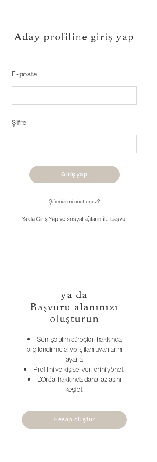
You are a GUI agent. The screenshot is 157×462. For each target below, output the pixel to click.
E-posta (25, 74)
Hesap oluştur (74, 419)
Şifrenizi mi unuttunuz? (74, 202)
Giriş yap (74, 174)
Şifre (19, 122)
